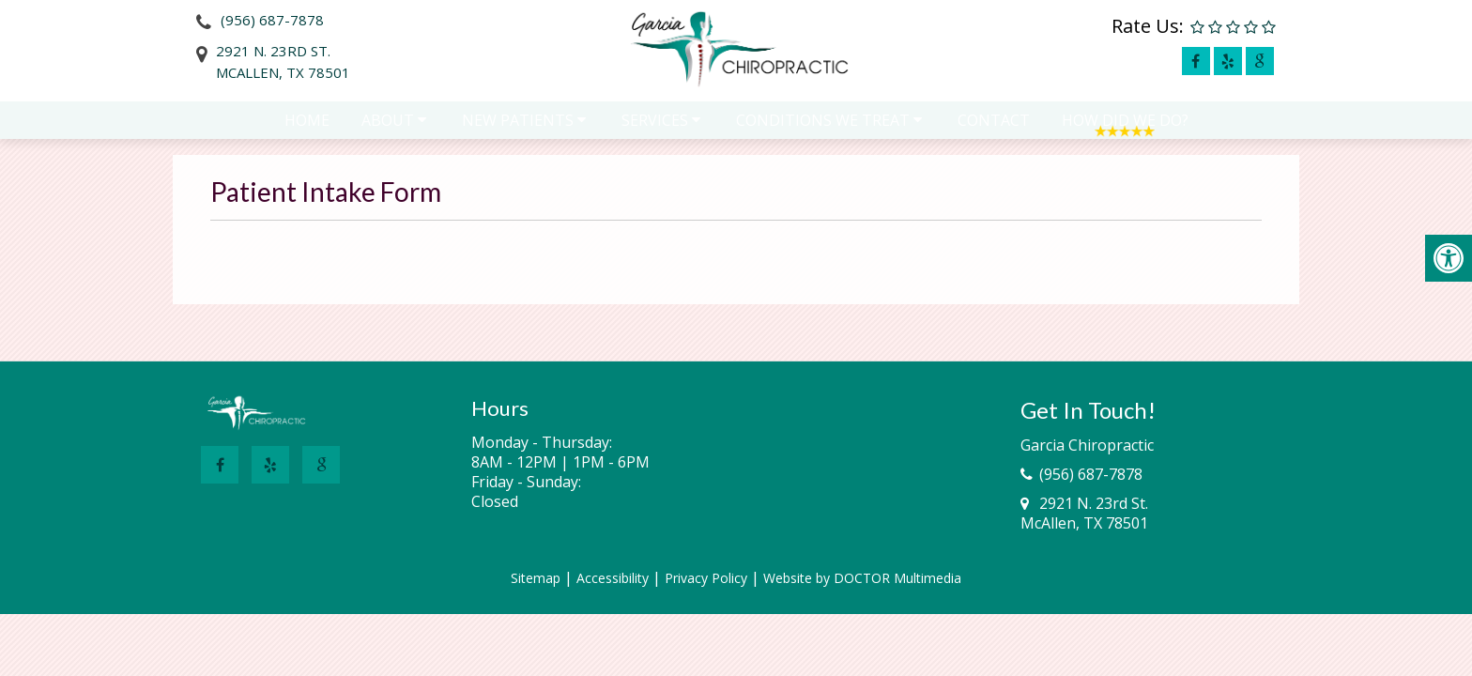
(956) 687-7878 (272, 19)
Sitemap (535, 578)
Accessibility (612, 578)
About (387, 128)
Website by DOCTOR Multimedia (862, 578)
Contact (994, 128)
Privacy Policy (706, 578)
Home (307, 128)
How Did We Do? (1125, 128)
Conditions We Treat (823, 128)
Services (654, 128)
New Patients (518, 128)
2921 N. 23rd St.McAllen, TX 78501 (283, 61)
